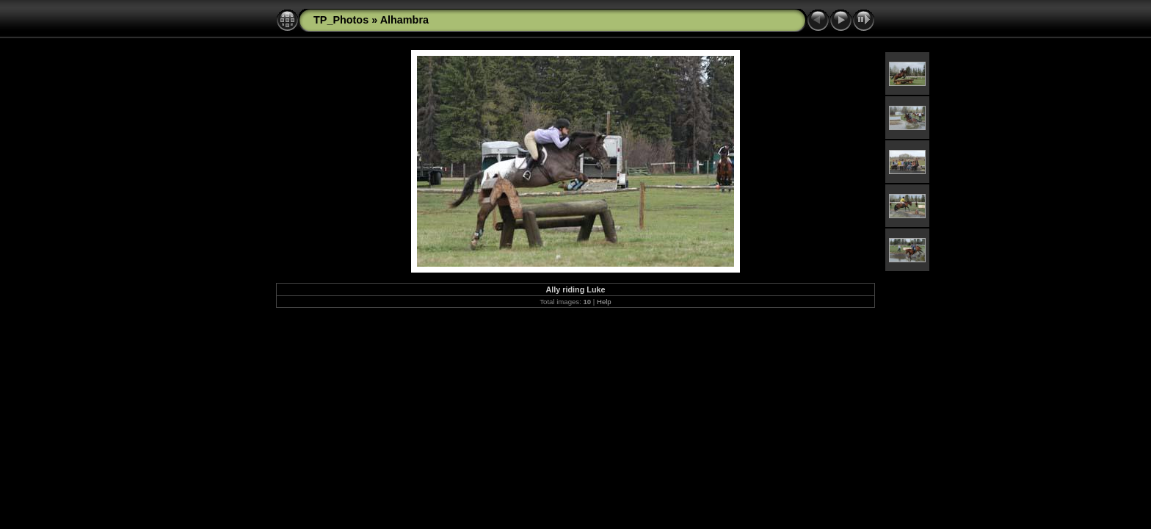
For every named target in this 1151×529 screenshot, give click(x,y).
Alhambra (404, 20)
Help (604, 302)
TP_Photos (340, 20)
